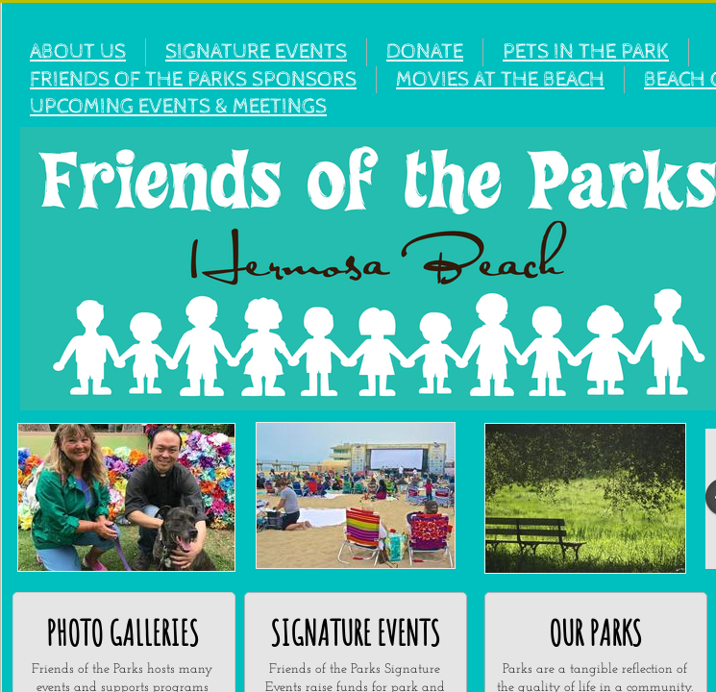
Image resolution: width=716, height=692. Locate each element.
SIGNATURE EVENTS (256, 51)
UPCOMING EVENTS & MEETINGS (178, 106)
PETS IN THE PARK (586, 51)
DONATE (424, 51)
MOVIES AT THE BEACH (500, 79)
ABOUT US (78, 51)
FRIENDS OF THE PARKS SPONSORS (193, 79)
